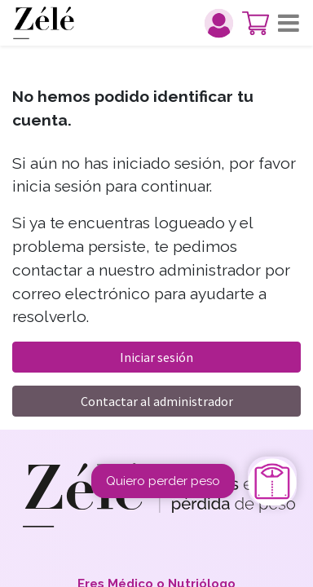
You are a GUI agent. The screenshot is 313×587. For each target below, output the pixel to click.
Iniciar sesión (156, 357)
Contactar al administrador (157, 401)
